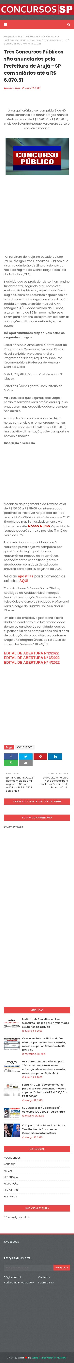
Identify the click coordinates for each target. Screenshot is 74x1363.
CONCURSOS (30, 36)
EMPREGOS (11, 1190)
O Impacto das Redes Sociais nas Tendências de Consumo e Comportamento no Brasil (44, 1129)
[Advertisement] (37, 213)
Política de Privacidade (19, 1282)
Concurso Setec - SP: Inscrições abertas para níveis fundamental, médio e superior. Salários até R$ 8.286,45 (44, 1044)
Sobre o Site (46, 1282)
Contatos (44, 1277)
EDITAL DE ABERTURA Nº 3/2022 (32, 658)
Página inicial (12, 36)
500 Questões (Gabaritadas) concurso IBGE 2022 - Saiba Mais (43, 1110)
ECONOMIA (11, 1177)
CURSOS (10, 1164)
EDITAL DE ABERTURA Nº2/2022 (31, 653)
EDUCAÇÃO (11, 1183)
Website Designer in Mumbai (49, 1357)
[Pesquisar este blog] (28, 1268)
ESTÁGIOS (11, 1196)
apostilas (26, 576)
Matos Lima (13, 88)
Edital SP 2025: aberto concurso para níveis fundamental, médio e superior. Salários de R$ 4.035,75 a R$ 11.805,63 (44, 1090)
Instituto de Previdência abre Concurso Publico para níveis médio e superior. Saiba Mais (45, 1023)
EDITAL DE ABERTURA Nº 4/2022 (32, 662)
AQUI (23, 581)
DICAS (9, 1170)
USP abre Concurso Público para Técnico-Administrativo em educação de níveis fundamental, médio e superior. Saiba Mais (44, 1067)
